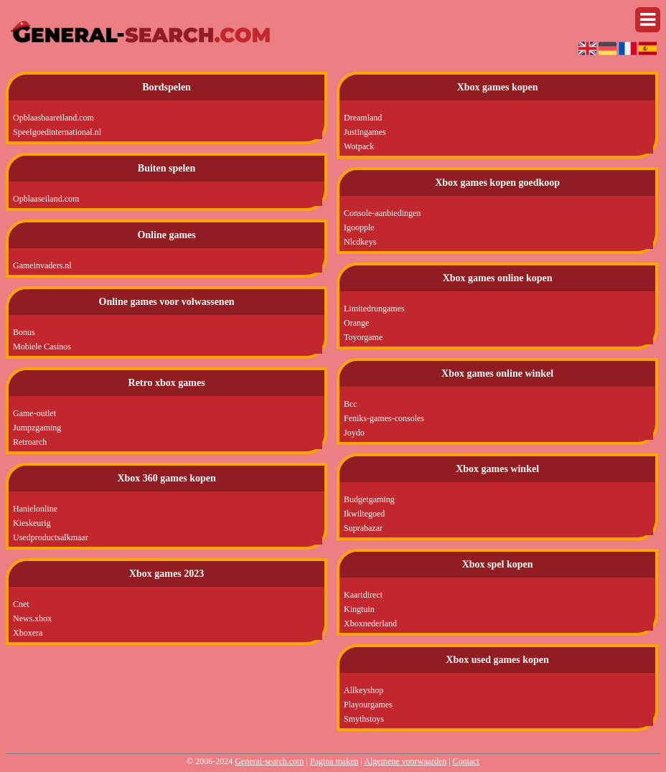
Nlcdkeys (360, 242)
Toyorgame (363, 337)
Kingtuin (359, 609)
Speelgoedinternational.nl (57, 132)
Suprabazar (363, 528)
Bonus (24, 332)
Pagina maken (334, 761)
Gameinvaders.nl (42, 265)
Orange (356, 323)
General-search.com (269, 761)
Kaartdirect (363, 595)
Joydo (354, 433)
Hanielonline (35, 509)
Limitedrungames (374, 308)
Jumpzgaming (37, 428)
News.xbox (32, 618)
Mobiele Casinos (42, 347)
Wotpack (359, 146)
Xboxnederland (370, 623)
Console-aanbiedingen (382, 213)
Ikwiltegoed (364, 514)
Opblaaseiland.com (46, 199)
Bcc (350, 404)
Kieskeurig (32, 523)
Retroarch (30, 442)
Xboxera (27, 633)
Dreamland (363, 118)
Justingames (365, 132)
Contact (466, 761)
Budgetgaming (369, 499)
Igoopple (359, 227)
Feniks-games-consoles (384, 418)
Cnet (21, 604)
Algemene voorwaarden (405, 761)
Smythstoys (364, 719)
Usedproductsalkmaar (50, 537)
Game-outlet (34, 413)
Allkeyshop (363, 690)
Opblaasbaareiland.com (53, 118)
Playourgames (368, 705)
